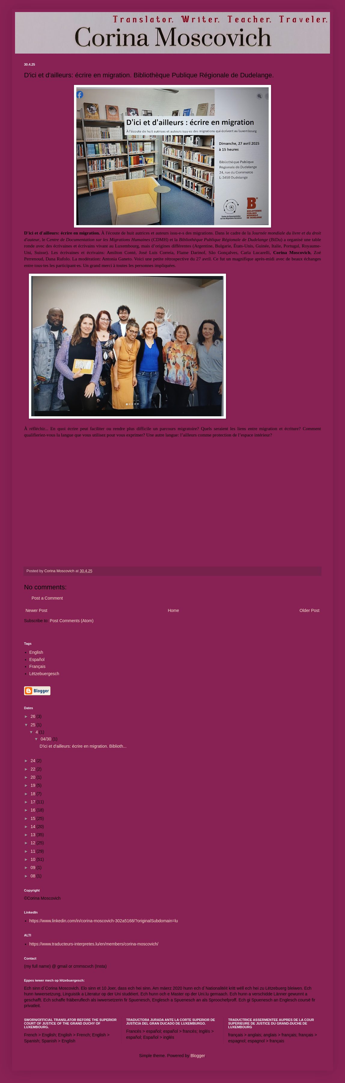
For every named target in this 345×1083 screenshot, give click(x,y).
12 (33, 842)
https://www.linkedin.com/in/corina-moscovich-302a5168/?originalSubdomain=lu (103, 920)
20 (33, 777)
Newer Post (36, 610)
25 (33, 724)
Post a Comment (47, 598)
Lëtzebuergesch (44, 673)
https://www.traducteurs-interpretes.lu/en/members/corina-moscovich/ (94, 944)
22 (33, 769)
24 (33, 760)
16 (33, 810)
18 (33, 793)
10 (33, 859)
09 (33, 867)
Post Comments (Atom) (71, 620)
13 (33, 834)
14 (33, 826)
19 (33, 785)
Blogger (198, 1055)
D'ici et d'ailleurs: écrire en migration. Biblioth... (83, 746)
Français (37, 666)
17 (33, 801)
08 (33, 876)
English (36, 652)
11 (33, 851)
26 (33, 716)
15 (33, 818)
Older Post (309, 610)
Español (37, 659)
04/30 (46, 739)
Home (173, 610)
